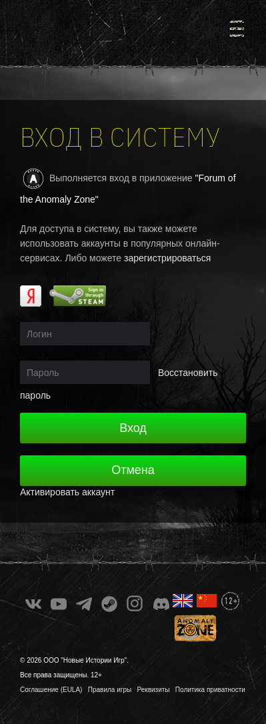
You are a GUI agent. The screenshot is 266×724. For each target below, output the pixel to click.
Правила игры (109, 689)
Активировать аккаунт (67, 492)
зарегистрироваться (167, 258)
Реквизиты (153, 689)
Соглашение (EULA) (51, 689)
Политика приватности (210, 689)
